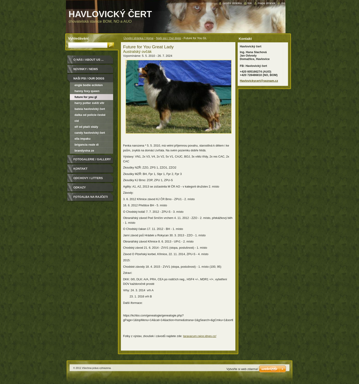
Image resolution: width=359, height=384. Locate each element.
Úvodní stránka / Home (139, 38)
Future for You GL (86, 97)
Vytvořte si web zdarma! (242, 369)
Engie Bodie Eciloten (89, 85)
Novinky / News (85, 69)
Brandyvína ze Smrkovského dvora (88, 151)
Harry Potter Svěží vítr (89, 103)
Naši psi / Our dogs (168, 38)
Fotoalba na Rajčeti (90, 197)
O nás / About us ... (88, 59)
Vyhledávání (78, 38)
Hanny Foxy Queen (87, 91)
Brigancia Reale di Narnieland (87, 145)
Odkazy (79, 187)
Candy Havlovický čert (90, 132)
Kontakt (80, 168)
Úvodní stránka (232, 3)
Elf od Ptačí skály (86, 126)
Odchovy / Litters (88, 178)
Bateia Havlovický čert (90, 109)
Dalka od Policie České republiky (90, 115)
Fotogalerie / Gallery (92, 159)
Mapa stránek (266, 3)
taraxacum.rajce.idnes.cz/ (199, 336)
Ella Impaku (83, 138)
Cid (77, 121)
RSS (283, 3)
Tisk (249, 3)
